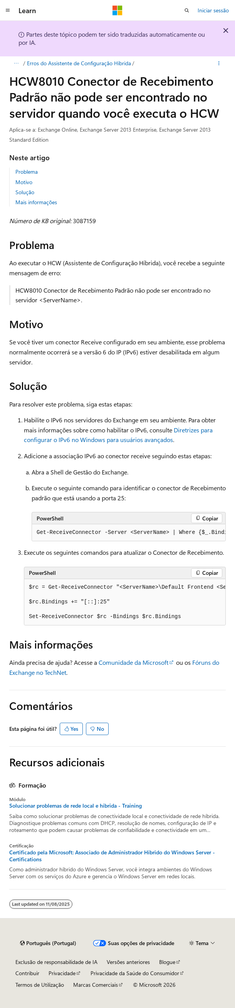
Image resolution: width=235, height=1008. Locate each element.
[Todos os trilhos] (16, 63)
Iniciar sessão (213, 10)
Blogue (167, 962)
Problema (26, 171)
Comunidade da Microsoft (133, 662)
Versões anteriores (128, 962)
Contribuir (27, 973)
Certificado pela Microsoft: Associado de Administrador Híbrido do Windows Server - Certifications (112, 856)
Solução (24, 192)
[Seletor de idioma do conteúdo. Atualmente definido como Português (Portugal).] (48, 943)
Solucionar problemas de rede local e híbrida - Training (75, 805)
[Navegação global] (7, 10)
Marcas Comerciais (95, 984)
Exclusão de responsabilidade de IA (56, 962)
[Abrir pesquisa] (187, 10)
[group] (129, 532)
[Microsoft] (117, 10)
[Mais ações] (219, 63)
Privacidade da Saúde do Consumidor (135, 973)
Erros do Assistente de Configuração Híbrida (79, 63)
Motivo (23, 182)
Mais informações (36, 202)
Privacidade (62, 973)
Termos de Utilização (39, 984)
